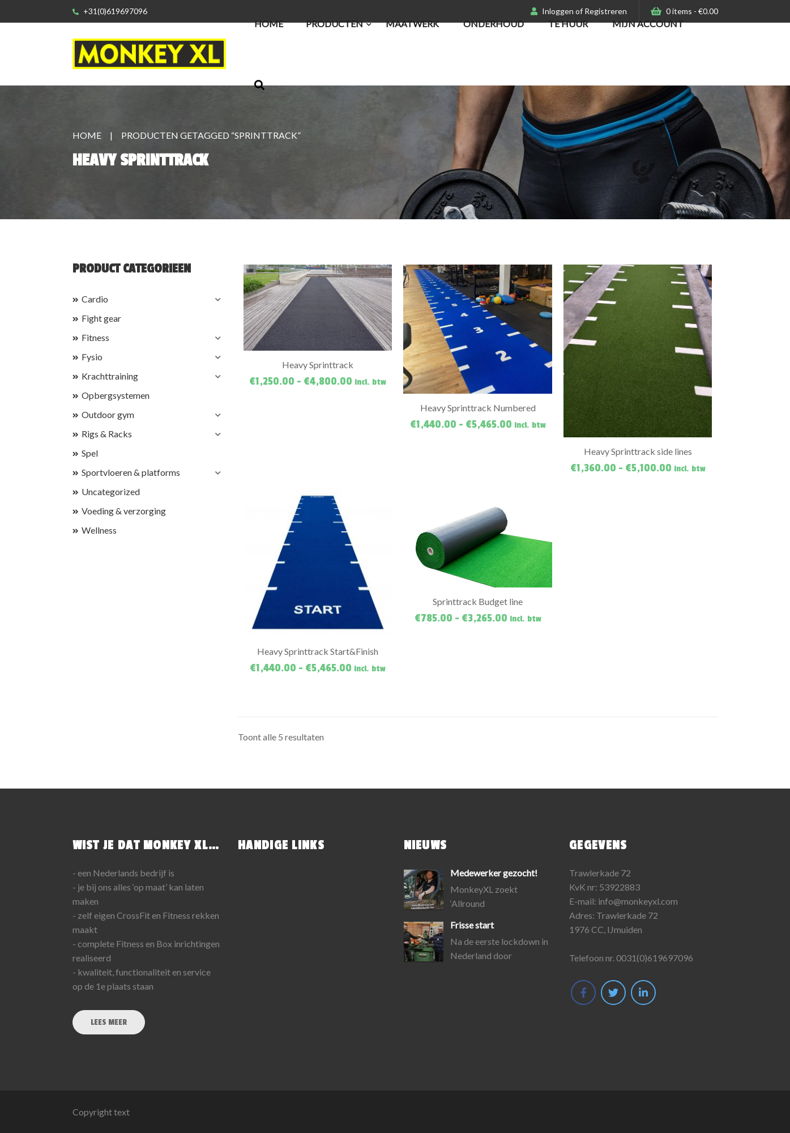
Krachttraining (110, 375)
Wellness (99, 530)
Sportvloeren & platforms (131, 472)
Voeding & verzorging (124, 510)
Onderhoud (493, 23)
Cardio (95, 298)
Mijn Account (648, 23)
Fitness (95, 337)
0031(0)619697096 (654, 957)
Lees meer (109, 1022)
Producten (334, 23)
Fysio (92, 356)
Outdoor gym (108, 414)
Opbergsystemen (116, 395)
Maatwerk (412, 23)
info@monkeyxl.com (638, 901)
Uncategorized (111, 491)
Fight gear (101, 318)
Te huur (568, 23)
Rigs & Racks (107, 433)
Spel (90, 453)
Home (268, 23)
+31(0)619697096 (109, 11)
